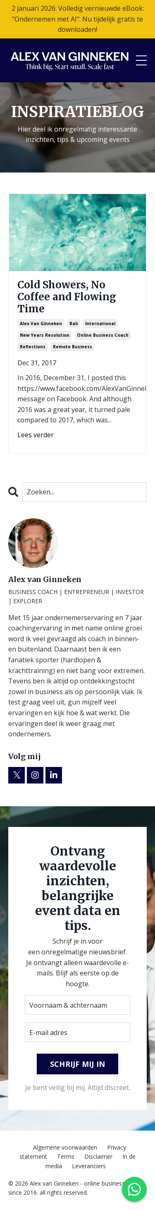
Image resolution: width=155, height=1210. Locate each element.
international (100, 323)
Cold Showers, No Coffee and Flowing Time (66, 297)
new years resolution (44, 335)
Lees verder (35, 434)
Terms (65, 1156)
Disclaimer (98, 1156)
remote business (72, 347)
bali (73, 323)
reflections (32, 347)
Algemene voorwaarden (65, 1147)
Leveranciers (89, 1166)
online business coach (103, 335)
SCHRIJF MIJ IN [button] (77, 1064)
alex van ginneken (41, 323)
